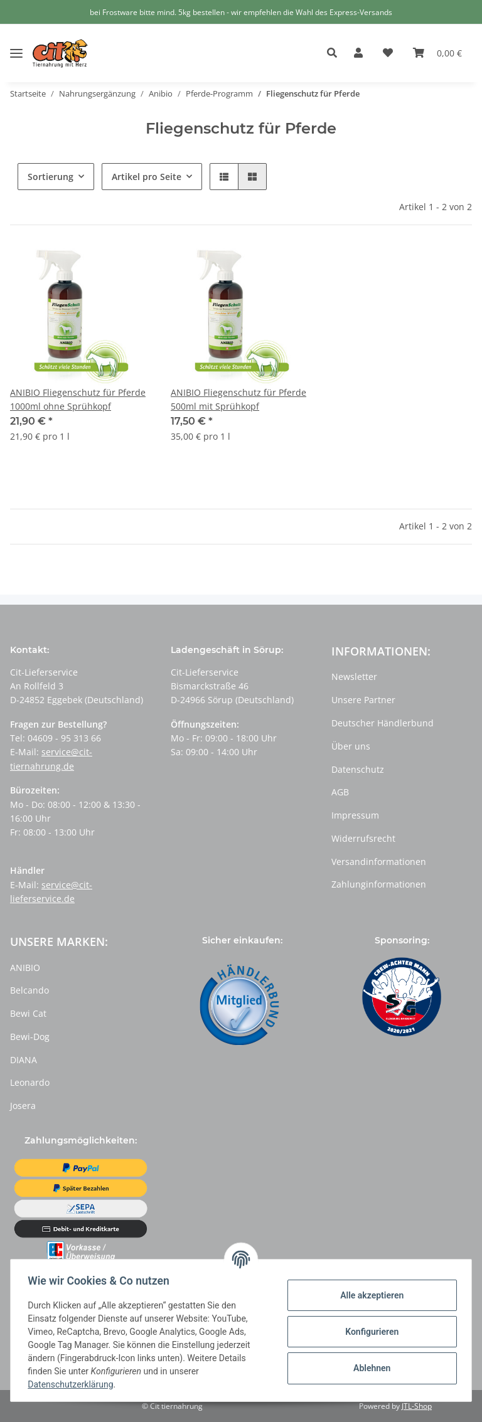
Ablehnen (368, 1368)
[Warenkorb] (437, 53)
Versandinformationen (378, 862)
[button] (335, 53)
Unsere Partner (363, 700)
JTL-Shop (417, 1406)
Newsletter (354, 676)
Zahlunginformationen (378, 884)
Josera (23, 1106)
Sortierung (50, 177)
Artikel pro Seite (146, 177)
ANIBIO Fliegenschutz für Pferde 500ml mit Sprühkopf (238, 399)
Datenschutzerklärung (73, 1384)
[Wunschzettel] (388, 53)
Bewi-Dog (30, 1037)
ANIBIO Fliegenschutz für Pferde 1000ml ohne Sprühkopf (78, 399)
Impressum (355, 815)
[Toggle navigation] (16, 43)
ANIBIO (25, 968)
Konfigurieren (368, 1332)
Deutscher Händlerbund (382, 723)
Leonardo (30, 1082)
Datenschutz (357, 769)
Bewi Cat (28, 1013)
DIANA (23, 1060)
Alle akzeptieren (368, 1295)
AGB (340, 792)
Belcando (29, 990)
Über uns (350, 746)
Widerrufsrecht (363, 838)
